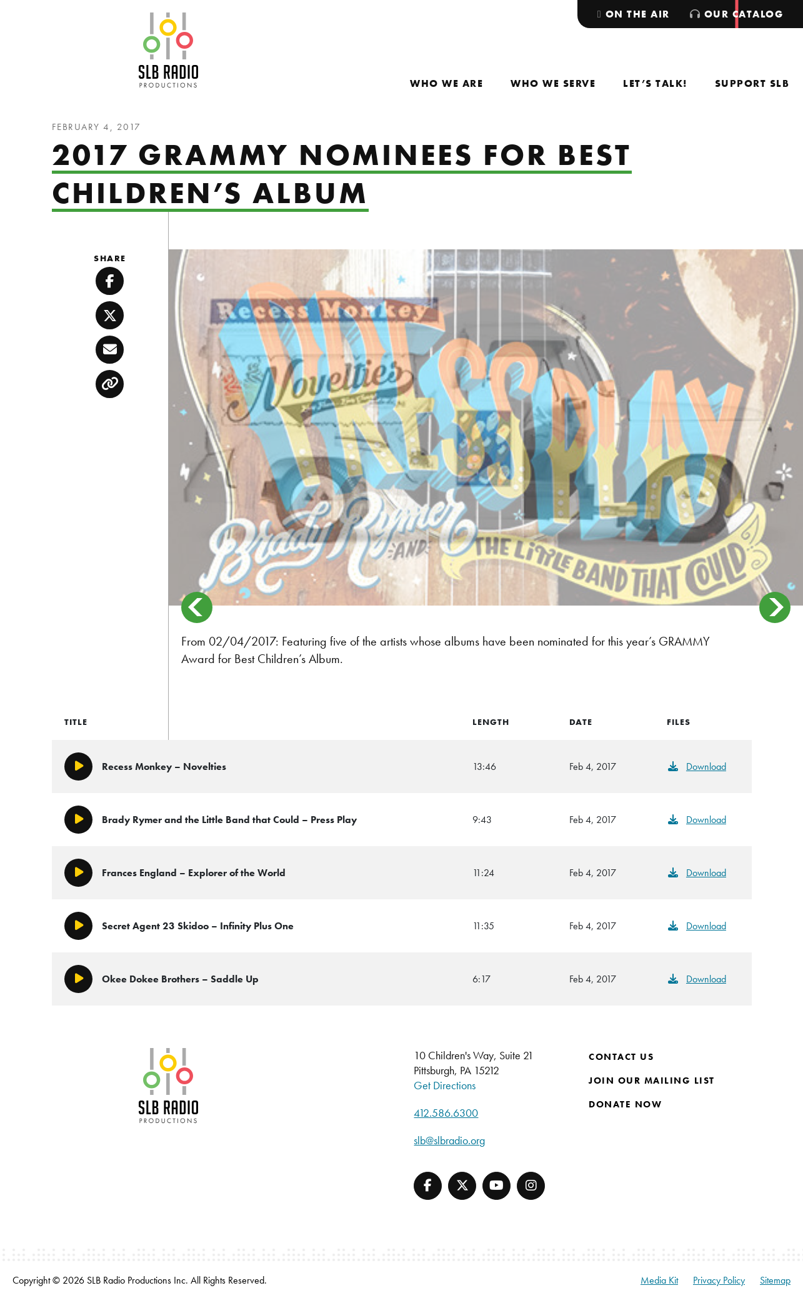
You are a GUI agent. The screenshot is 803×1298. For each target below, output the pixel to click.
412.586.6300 (446, 1113)
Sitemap (775, 1280)
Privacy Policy (719, 1280)
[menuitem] (446, 83)
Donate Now (625, 1104)
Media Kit (659, 1280)
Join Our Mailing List (652, 1080)
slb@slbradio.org (449, 1140)
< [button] (196, 607)
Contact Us (621, 1057)
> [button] (775, 607)
